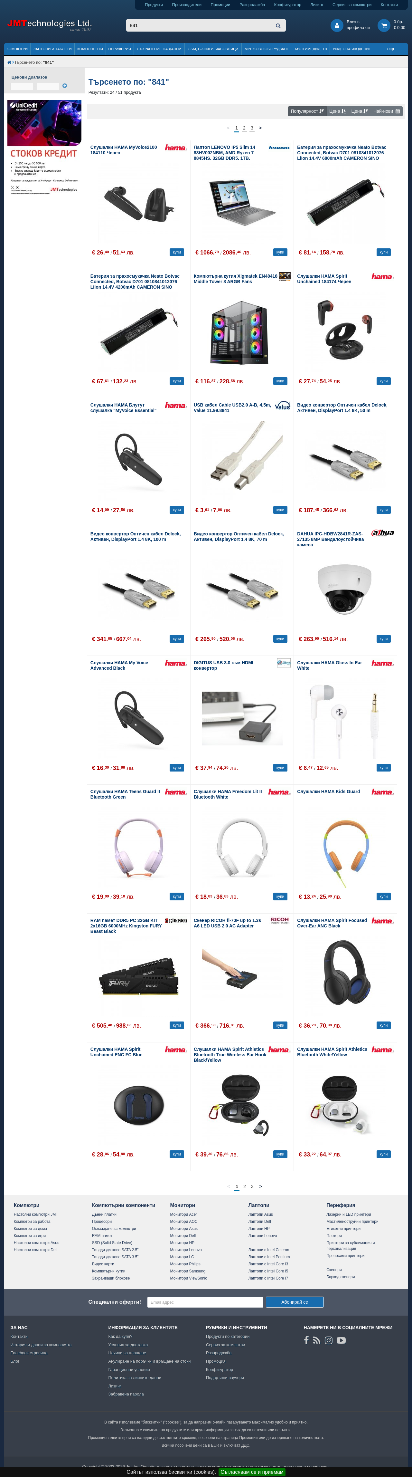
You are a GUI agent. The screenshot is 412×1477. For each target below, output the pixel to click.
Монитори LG (182, 1257)
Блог (15, 1361)
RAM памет (102, 1235)
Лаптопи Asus (260, 1214)
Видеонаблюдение (352, 49)
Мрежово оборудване (267, 49)
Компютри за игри (30, 1235)
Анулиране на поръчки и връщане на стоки (149, 1361)
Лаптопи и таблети (52, 49)
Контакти (389, 4)
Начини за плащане (127, 1352)
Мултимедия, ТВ (311, 49)
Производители (187, 4)
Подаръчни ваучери (225, 1377)
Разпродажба (252, 4)
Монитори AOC (184, 1221)
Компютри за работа (32, 1221)
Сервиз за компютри (351, 4)
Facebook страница (29, 1352)
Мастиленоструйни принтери (352, 1221)
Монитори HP (182, 1243)
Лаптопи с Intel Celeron (268, 1250)
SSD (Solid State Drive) (112, 1243)
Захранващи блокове (111, 1278)
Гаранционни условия (129, 1369)
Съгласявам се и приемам (252, 1472)
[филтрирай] (64, 85)
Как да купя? (120, 1336)
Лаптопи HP (258, 1228)
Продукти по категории (227, 1336)
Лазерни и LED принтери (348, 1214)
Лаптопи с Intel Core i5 (268, 1271)
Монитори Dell (183, 1235)
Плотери (334, 1235)
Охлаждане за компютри (114, 1228)
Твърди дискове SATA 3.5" (115, 1257)
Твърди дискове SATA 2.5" (115, 1250)
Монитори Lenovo (186, 1250)
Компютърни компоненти (123, 1205)
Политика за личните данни (134, 1377)
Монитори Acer (183, 1214)
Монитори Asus (184, 1228)
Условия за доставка (128, 1344)
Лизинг (316, 4)
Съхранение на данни (159, 49)
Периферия (119, 49)
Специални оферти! (114, 1302)
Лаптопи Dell (259, 1221)
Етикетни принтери (343, 1228)
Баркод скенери (340, 1277)
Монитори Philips (185, 1264)
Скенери (334, 1270)
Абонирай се (294, 1302)
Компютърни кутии (109, 1271)
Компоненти (90, 49)
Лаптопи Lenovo (262, 1235)
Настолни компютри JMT (36, 1214)
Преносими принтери (345, 1255)
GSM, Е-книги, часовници (213, 49)
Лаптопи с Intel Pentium (269, 1257)
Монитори (182, 1205)
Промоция (216, 1361)
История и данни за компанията (41, 1344)
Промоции (220, 4)
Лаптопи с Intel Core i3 (268, 1264)
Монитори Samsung (188, 1271)
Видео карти (103, 1264)
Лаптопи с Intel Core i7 (268, 1278)
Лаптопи (258, 1205)
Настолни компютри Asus (36, 1243)
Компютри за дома (30, 1228)
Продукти (154, 4)
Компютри (16, 49)
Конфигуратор (287, 4)
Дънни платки (104, 1214)
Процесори (102, 1221)
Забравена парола (126, 1394)
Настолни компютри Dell (35, 1250)
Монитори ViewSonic (188, 1278)
